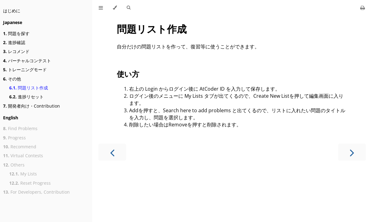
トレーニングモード (25, 69)
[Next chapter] (352, 152)
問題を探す (16, 33)
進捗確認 (14, 42)
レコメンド (16, 51)
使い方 (128, 74)
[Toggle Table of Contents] (101, 7)
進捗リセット (26, 97)
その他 (12, 79)
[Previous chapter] (112, 152)
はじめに (11, 11)
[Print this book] (362, 7)
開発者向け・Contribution (31, 106)
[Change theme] (115, 7)
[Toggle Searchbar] (128, 7)
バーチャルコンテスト (27, 61)
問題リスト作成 (28, 88)
